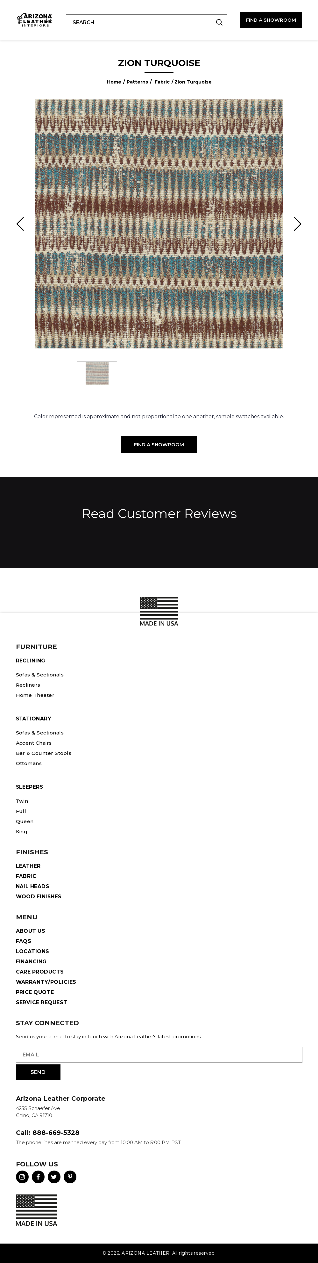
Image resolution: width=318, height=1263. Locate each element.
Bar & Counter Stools (44, 753)
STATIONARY (34, 719)
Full (20, 811)
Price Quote (35, 992)
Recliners (28, 685)
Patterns (137, 82)
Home (114, 82)
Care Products (40, 972)
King (22, 832)
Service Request (42, 1002)
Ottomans (30, 763)
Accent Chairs (34, 743)
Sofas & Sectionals (41, 675)
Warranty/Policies (46, 982)
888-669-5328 (56, 1132)
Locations (32, 951)
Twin (22, 801)
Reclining (31, 661)
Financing (31, 962)
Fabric (162, 82)
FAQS (24, 941)
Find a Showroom (159, 445)
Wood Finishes (39, 897)
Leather (28, 866)
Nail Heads (33, 886)
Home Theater (36, 695)
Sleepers (30, 787)
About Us (31, 931)
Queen (25, 821)
